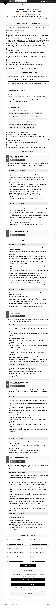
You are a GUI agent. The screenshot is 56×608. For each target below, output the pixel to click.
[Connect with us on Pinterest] (14, 604)
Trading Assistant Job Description (16, 552)
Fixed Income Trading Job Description (39, 544)
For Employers (21, 4)
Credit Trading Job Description (38, 539)
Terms (34, 604)
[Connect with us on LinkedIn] (16, 604)
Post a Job (43, 1)
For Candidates (13, 4)
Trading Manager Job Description (16, 556)
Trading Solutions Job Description (16, 561)
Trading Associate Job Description (39, 552)
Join (47, 1)
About (27, 604)
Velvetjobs (6, 3)
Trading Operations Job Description (39, 556)
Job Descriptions (20, 9)
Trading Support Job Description (38, 561)
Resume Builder (44, 604)
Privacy (37, 604)
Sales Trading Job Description (15, 548)
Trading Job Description (37, 548)
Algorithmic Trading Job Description (16, 539)
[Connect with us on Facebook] (12, 604)
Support (30, 604)
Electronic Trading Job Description (16, 544)
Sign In (50, 1)
